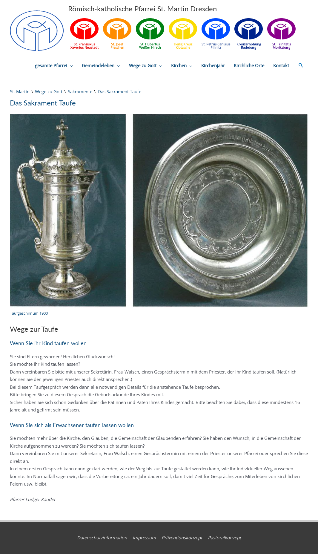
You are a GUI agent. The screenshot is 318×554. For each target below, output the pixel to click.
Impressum (144, 538)
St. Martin (20, 91)
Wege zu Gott (142, 65)
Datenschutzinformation (102, 538)
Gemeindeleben (98, 65)
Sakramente (80, 91)
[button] (301, 65)
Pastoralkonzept (224, 538)
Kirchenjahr (213, 65)
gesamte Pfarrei (51, 65)
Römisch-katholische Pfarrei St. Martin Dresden (142, 8)
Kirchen (179, 65)
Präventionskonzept (182, 538)
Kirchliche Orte (249, 65)
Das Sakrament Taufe (119, 91)
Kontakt (281, 65)
